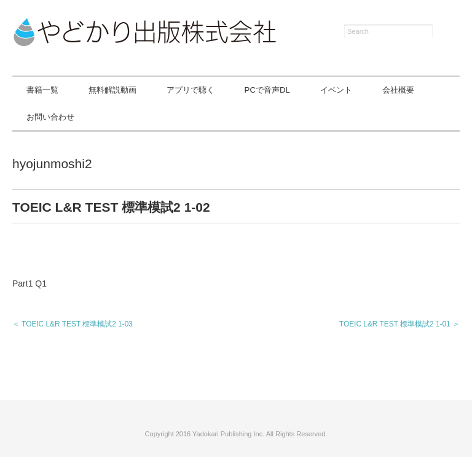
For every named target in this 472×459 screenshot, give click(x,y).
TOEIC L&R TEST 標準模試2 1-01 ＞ (399, 326)
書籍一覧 (48, 90)
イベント (391, 90)
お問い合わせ (130, 118)
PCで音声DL (310, 90)
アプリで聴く (221, 90)
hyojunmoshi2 (52, 165)
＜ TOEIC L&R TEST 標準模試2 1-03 (72, 326)
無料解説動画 (130, 90)
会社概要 (48, 118)
